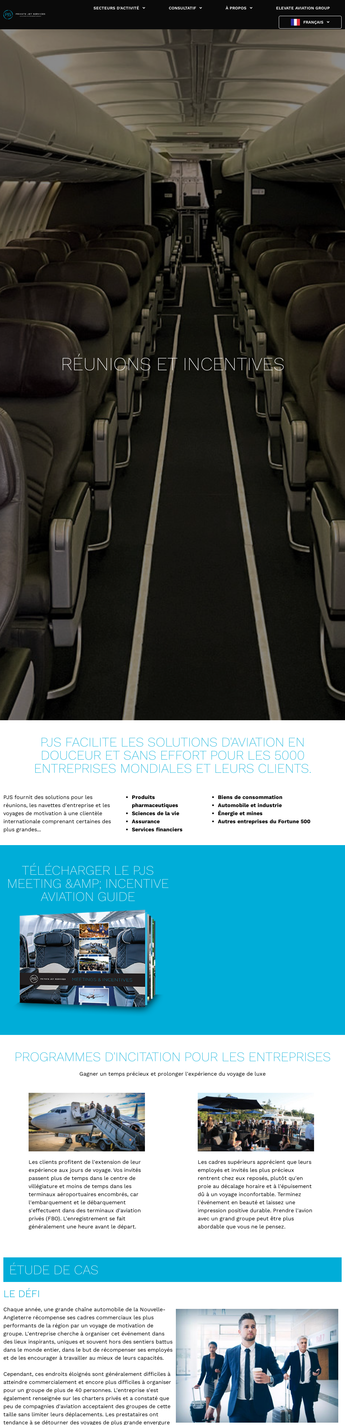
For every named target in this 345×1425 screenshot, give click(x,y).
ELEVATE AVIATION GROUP (303, 8)
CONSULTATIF (185, 8)
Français (316, 22)
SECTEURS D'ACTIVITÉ (119, 8)
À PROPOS (239, 8)
